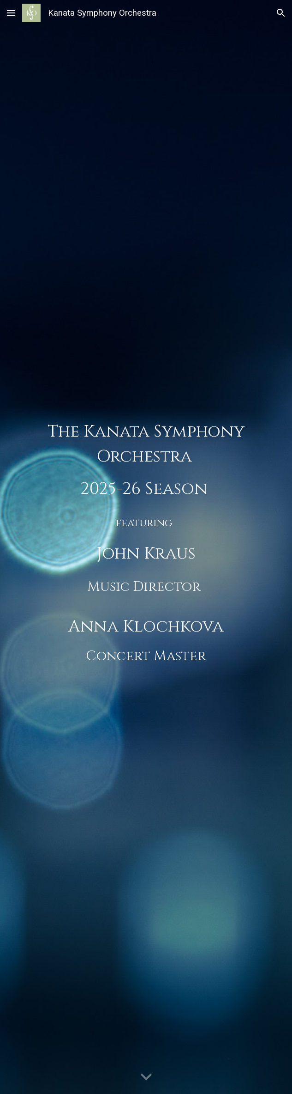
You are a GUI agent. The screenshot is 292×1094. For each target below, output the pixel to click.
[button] (11, 12)
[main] (146, 547)
